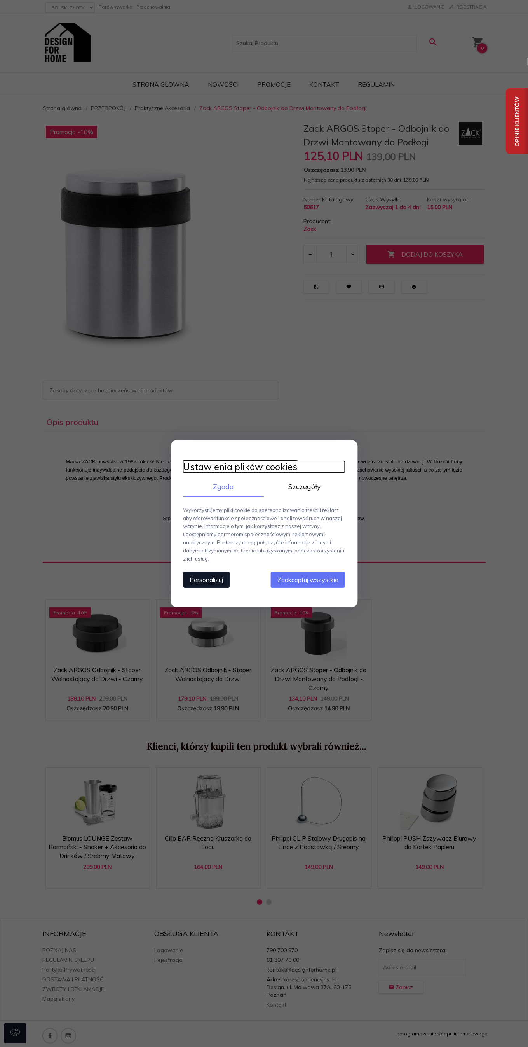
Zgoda (219, 489)
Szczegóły (309, 489)
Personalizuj (198, 575)
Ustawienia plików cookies (232, 469)
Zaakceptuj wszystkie (316, 575)
